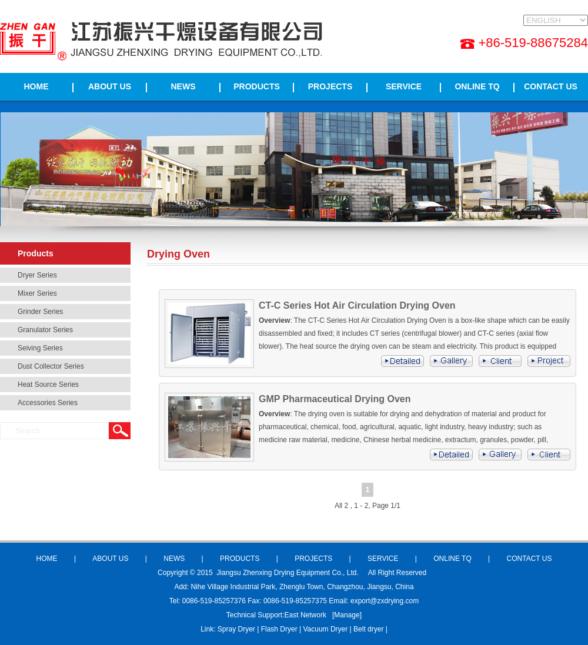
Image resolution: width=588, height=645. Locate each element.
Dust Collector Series (51, 366)
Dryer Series (37, 275)
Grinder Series (40, 312)
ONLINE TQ (477, 86)
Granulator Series (45, 330)
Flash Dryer (279, 629)
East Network (305, 615)
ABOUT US (109, 86)
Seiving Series (40, 348)
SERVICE (404, 86)
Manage (346, 615)
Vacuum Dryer (325, 629)
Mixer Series (37, 293)
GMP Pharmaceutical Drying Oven (334, 399)
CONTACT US (550, 86)
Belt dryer (368, 629)
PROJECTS (330, 86)
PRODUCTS (256, 86)
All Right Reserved (397, 573)
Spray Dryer (236, 629)
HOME (36, 86)
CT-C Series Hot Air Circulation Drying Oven (357, 305)
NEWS (183, 86)
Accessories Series (48, 403)
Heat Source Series (48, 384)
